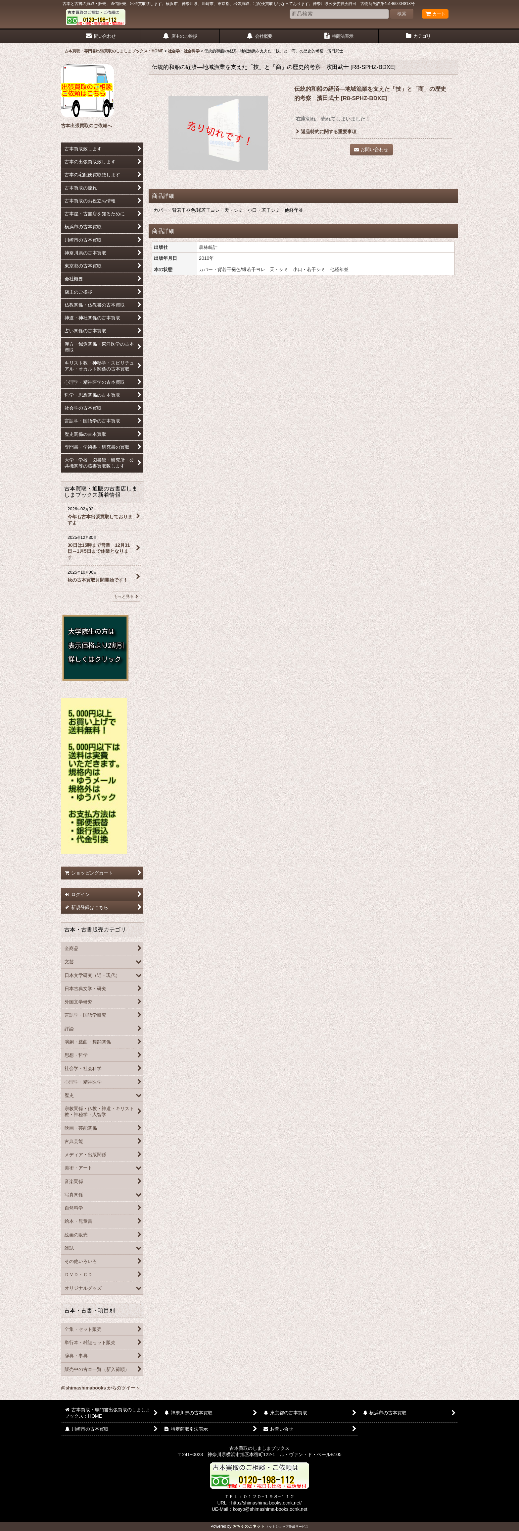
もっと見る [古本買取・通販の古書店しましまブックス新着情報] (126, 596)
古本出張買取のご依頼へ (86, 125)
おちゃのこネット (248, 1526)
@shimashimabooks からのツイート (100, 1387)
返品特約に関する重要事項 (326, 131)
